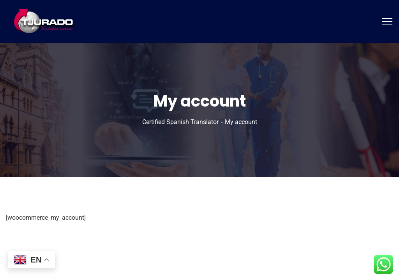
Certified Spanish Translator (180, 122)
